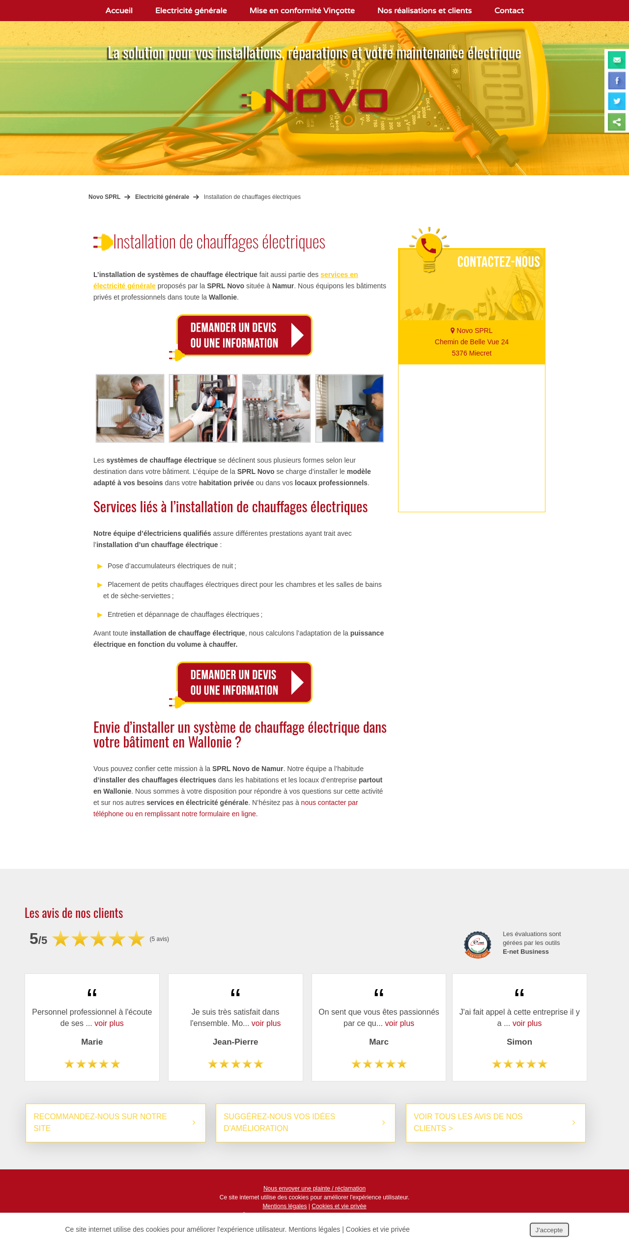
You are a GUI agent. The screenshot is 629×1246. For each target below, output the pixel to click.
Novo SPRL (104, 197)
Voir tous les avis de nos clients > (469, 1123)
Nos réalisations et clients (424, 11)
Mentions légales (284, 1206)
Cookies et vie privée (339, 1206)
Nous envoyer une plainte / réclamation (314, 1189)
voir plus (109, 1023)
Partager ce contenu (617, 122)
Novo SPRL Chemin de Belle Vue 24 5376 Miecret (472, 342)
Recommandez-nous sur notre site (101, 1123)
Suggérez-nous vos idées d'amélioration (281, 1123)
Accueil (119, 11)
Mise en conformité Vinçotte (302, 11)
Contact (509, 11)
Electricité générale (191, 11)
